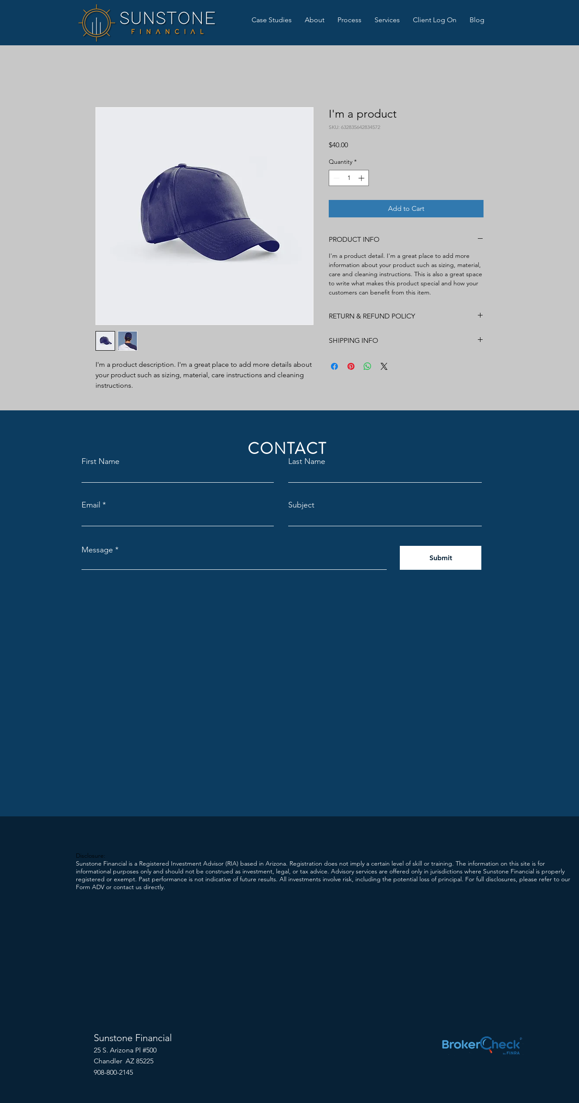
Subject (301, 505)
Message (97, 550)
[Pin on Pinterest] (351, 366)
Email (91, 505)
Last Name (306, 461)
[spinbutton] (349, 178)
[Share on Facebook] (334, 366)
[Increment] (362, 178)
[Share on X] (384, 366)
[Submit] (440, 558)
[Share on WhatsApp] (367, 366)
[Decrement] (335, 178)
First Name (100, 461)
